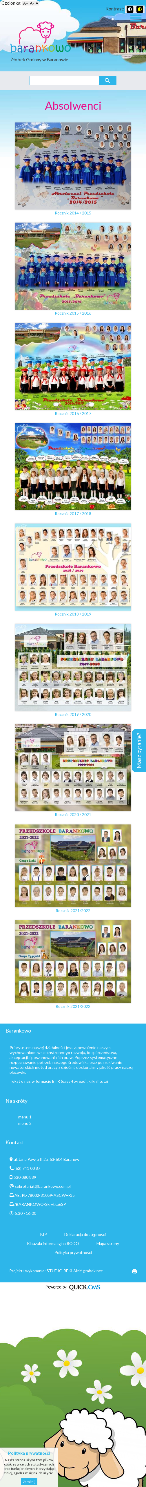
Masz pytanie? (139, 750)
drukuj (132, 1271)
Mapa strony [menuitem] (107, 1243)
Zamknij (29, 1481)
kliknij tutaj (98, 1081)
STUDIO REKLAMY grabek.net (75, 1270)
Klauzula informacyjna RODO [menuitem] (53, 1243)
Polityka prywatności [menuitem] (73, 1252)
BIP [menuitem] (43, 1234)
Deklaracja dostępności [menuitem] (85, 1234)
